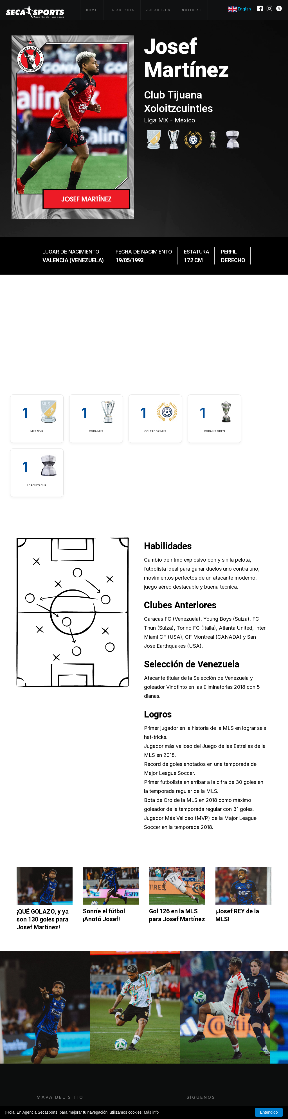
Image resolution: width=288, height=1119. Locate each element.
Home (92, 10)
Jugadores (158, 10)
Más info (151, 1112)
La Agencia (122, 10)
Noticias (192, 10)
